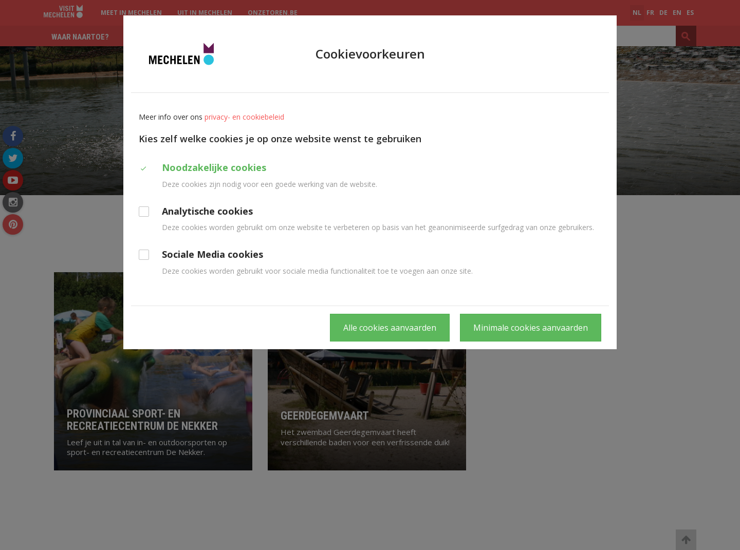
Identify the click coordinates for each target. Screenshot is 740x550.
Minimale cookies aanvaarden (530, 327)
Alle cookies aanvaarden (389, 327)
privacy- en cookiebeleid (244, 117)
